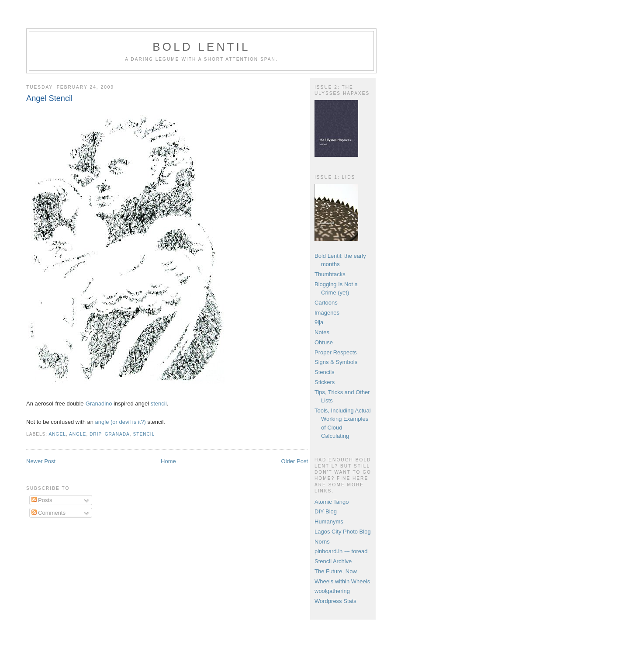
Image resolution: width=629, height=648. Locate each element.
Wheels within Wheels (342, 581)
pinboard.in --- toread (340, 551)
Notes (321, 332)
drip (95, 434)
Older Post (294, 461)
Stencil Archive (333, 561)
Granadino (99, 403)
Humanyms (328, 521)
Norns (322, 541)
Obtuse (323, 342)
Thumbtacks (330, 274)
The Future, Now (335, 571)
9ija (318, 322)
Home (168, 461)
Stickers (324, 382)
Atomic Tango (331, 502)
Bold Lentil (201, 46)
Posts (41, 500)
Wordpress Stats (335, 601)
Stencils (324, 372)
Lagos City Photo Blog (342, 531)
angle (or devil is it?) (120, 422)
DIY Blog (325, 511)
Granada (117, 434)
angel (57, 434)
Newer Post (40, 461)
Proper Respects (335, 352)
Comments (48, 512)
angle (77, 434)
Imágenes (326, 312)
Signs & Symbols (335, 362)
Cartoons (326, 302)
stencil (159, 403)
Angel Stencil (49, 98)
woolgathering (332, 591)
